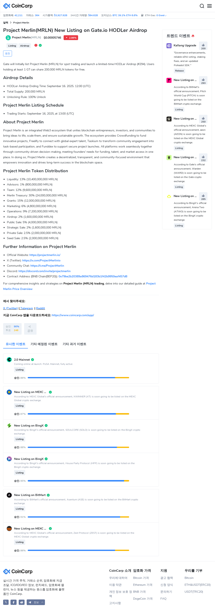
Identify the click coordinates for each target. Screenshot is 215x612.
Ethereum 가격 (142, 585)
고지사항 (115, 603)
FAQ (163, 599)
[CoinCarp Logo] (19, 6)
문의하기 (166, 592)
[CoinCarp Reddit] (22, 602)
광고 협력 (166, 578)
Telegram (26, 308)
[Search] (201, 6)
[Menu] (209, 6)
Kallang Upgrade (185, 46)
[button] (36, 602)
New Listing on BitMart (189, 80)
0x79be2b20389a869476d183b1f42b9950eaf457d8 (93, 276)
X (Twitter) (10, 308)
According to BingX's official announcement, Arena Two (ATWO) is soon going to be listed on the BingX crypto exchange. (190, 211)
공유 (30, 329)
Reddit (40, 308)
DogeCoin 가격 (143, 599)
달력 (5, 22)
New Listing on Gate (187, 157)
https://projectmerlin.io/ (44, 255)
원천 (7, 53)
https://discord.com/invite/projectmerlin (44, 271)
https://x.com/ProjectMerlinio (41, 260)
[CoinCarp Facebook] (13, 602)
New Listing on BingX (188, 196)
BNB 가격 (139, 592)
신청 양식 (166, 585)
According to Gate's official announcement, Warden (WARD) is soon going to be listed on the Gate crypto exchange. (190, 173)
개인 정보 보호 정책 (120, 594)
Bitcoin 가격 (141, 578)
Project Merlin (21, 22)
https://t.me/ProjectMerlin (47, 266)
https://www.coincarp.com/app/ (73, 315)
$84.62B (93, 15)
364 (37, 15)
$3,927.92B (60, 15)
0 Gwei (161, 15)
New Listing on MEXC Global (193, 119)
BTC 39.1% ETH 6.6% (125, 15)
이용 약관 (115, 585)
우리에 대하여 (118, 578)
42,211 (18, 15)
